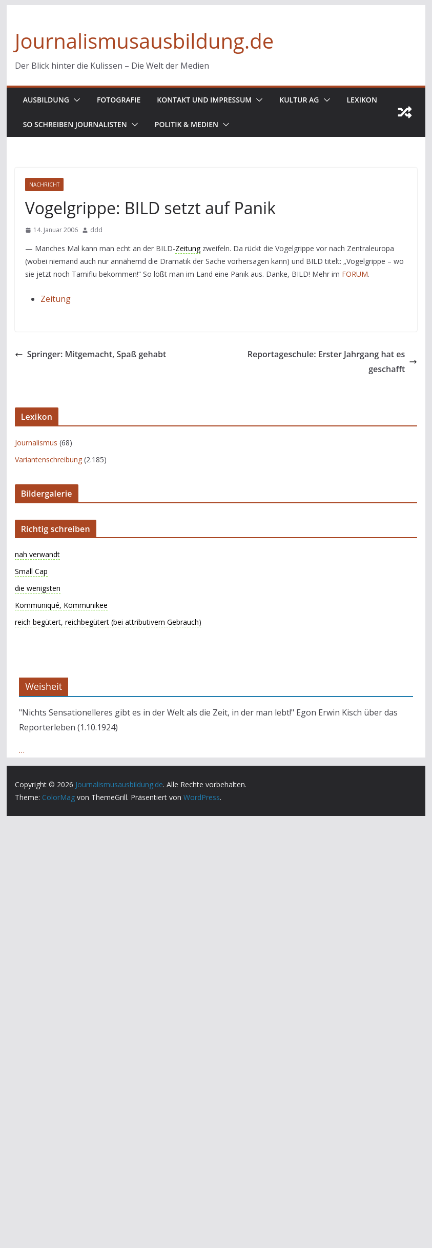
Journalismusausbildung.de (144, 41)
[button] (74, 100)
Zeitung (55, 298)
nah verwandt (37, 554)
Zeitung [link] (187, 248)
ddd (96, 230)
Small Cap (31, 571)
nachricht (44, 184)
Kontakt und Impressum (204, 100)
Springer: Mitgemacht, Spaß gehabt (91, 354)
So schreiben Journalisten (75, 124)
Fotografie (118, 100)
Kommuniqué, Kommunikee (61, 605)
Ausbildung (46, 100)
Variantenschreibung (48, 459)
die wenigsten (37, 588)
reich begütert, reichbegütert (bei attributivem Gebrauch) (108, 622)
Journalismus (36, 442)
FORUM (355, 274)
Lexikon (362, 100)
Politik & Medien (186, 124)
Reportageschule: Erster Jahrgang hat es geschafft (333, 362)
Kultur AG (299, 100)
